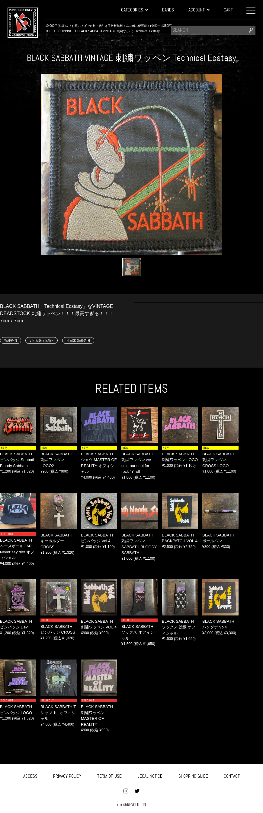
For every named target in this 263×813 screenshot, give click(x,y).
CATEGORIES (134, 10)
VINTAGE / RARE (41, 340)
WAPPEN (10, 340)
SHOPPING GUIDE (193, 775)
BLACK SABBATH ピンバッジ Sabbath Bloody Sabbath (17, 460)
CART (228, 10)
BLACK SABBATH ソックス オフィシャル (137, 632)
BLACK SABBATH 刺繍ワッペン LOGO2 (56, 460)
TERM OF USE (109, 775)
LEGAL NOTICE (149, 775)
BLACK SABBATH (78, 340)
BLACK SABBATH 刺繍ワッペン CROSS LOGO (218, 460)
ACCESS (30, 775)
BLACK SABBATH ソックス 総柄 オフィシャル (178, 627)
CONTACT (232, 775)
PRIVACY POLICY (67, 775)
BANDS (168, 10)
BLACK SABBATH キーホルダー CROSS (56, 541)
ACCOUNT (198, 10)
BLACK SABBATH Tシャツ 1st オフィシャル (58, 712)
